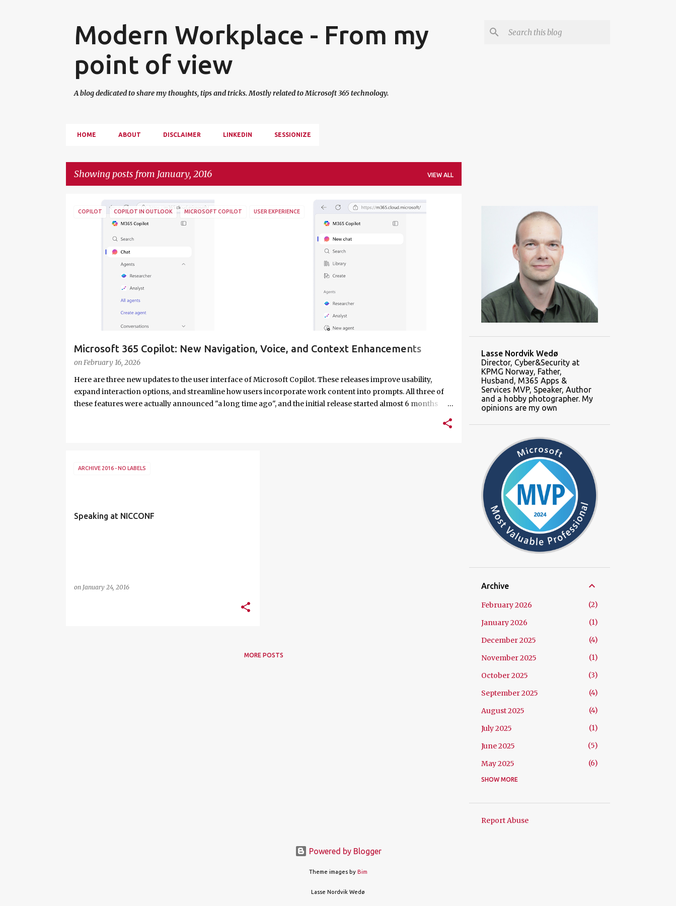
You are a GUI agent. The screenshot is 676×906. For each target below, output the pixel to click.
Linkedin (234, 134)
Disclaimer (179, 134)
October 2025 (504, 675)
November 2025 (509, 657)
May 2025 (497, 763)
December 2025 (508, 640)
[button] (447, 424)
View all (440, 175)
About (126, 134)
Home (83, 134)
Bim (362, 872)
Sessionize (289, 134)
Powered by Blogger (338, 851)
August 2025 (502, 710)
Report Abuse (505, 820)
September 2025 (509, 693)
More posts (263, 655)
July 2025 (496, 728)
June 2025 (498, 745)
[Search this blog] (557, 32)
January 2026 (504, 622)
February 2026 (506, 605)
